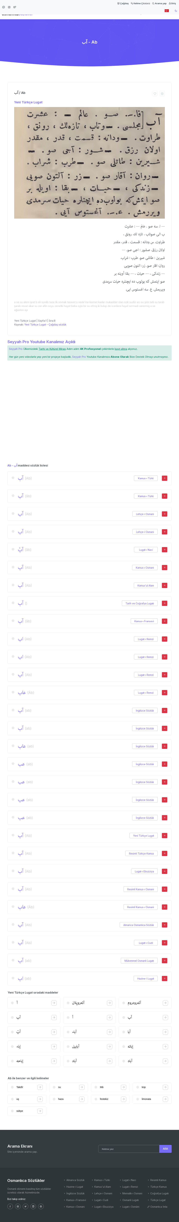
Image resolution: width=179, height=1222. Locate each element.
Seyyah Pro (16, 349)
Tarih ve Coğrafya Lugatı (140, 603)
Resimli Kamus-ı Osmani (140, 889)
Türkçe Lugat (156, 1200)
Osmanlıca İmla (157, 1206)
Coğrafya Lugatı (158, 1193)
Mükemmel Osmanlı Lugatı (139, 960)
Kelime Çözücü (140, 3)
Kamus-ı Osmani (145, 567)
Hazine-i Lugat (145, 978)
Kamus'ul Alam (146, 585)
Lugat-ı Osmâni (129, 1206)
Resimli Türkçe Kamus (141, 853)
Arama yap (159, 3)
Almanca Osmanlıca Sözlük (138, 925)
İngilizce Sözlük (145, 710)
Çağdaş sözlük (57, 324)
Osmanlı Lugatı (129, 1200)
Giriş (172, 3)
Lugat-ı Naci (146, 549)
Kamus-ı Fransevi (144, 621)
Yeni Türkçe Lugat (28, 102)
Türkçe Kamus (157, 1186)
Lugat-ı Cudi (146, 942)
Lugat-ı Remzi (146, 639)
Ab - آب (12, 465)
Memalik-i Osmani (130, 1193)
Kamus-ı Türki (146, 478)
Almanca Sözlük (74, 1180)
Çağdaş (123, 3)
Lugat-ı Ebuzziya (144, 871)
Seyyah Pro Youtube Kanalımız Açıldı (41, 341)
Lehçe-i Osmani (145, 514)
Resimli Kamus (156, 1180)
